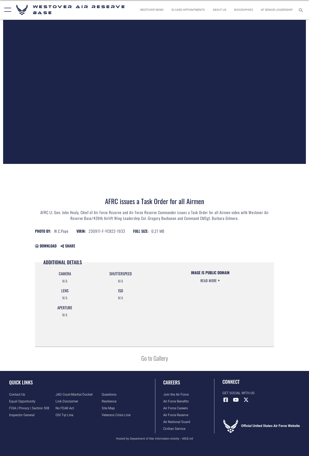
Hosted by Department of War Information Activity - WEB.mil (154, 438)
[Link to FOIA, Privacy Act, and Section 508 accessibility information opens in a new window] (29, 408)
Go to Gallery (154, 358)
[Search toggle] (301, 10)
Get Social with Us (238, 393)
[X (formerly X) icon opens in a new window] (246, 400)
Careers (171, 382)
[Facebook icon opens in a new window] (225, 400)
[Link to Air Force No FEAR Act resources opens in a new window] (65, 408)
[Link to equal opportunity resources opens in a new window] (22, 401)
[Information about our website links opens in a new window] (67, 401)
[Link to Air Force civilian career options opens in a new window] (174, 429)
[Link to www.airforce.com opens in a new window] (176, 394)
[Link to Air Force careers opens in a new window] (175, 408)
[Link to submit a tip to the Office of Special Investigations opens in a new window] (64, 415)
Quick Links (21, 382)
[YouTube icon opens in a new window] (236, 400)
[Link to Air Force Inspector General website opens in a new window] (22, 415)
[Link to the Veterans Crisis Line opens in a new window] (116, 415)
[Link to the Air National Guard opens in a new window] (176, 422)
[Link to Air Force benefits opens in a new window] (176, 401)
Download (46, 246)
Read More (209, 280)
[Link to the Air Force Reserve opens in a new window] (175, 415)
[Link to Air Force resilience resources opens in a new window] (109, 401)
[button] (6, 10)
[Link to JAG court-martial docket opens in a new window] (74, 394)
